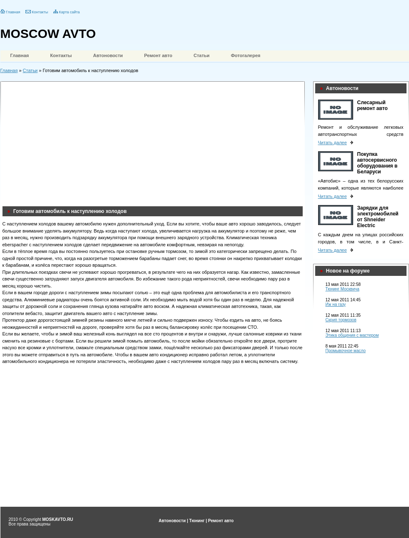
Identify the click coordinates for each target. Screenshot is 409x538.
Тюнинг (197, 520)
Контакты (40, 12)
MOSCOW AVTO (48, 33)
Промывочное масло (346, 350)
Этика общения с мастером (352, 335)
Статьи (201, 55)
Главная (13, 12)
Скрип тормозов (341, 320)
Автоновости (108, 55)
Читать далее (332, 142)
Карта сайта (69, 12)
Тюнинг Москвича (342, 289)
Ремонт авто (158, 55)
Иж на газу (336, 304)
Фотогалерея (246, 55)
